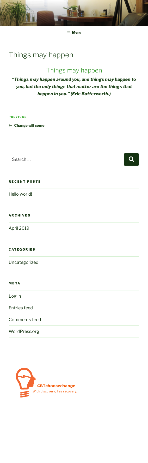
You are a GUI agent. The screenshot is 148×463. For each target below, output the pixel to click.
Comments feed (25, 319)
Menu (74, 32)
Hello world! (20, 194)
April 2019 (19, 228)
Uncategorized (23, 262)
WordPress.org (24, 331)
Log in (15, 296)
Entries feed (21, 307)
